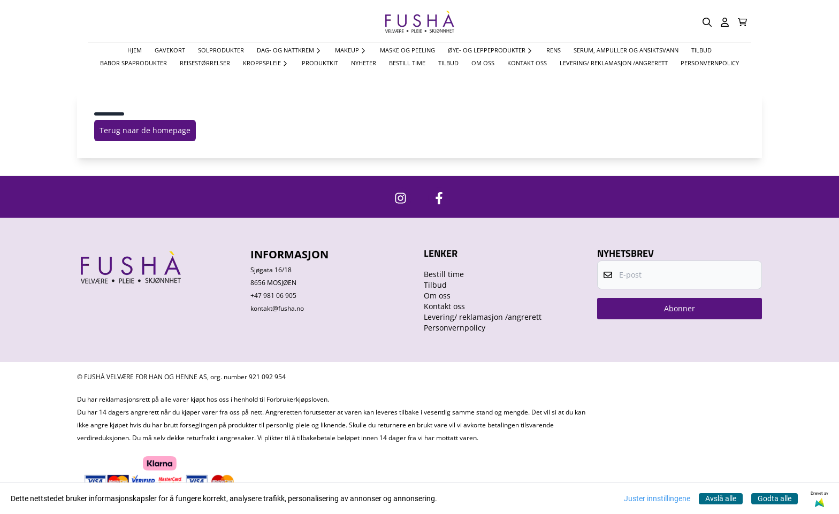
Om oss (482, 63)
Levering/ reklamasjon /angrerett (614, 63)
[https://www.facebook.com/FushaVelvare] (439, 198)
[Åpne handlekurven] (742, 22)
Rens (553, 50)
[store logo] (419, 22)
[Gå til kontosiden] (725, 22)
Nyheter (363, 63)
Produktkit (320, 63)
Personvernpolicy (710, 63)
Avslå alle (720, 498)
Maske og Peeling (407, 50)
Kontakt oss (527, 63)
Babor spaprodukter (133, 63)
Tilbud (448, 63)
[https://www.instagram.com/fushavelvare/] (400, 198)
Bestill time (407, 63)
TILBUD (701, 50)
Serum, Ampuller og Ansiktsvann (626, 50)
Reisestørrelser (205, 63)
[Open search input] (707, 22)
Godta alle (774, 498)
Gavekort (170, 50)
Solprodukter (221, 50)
